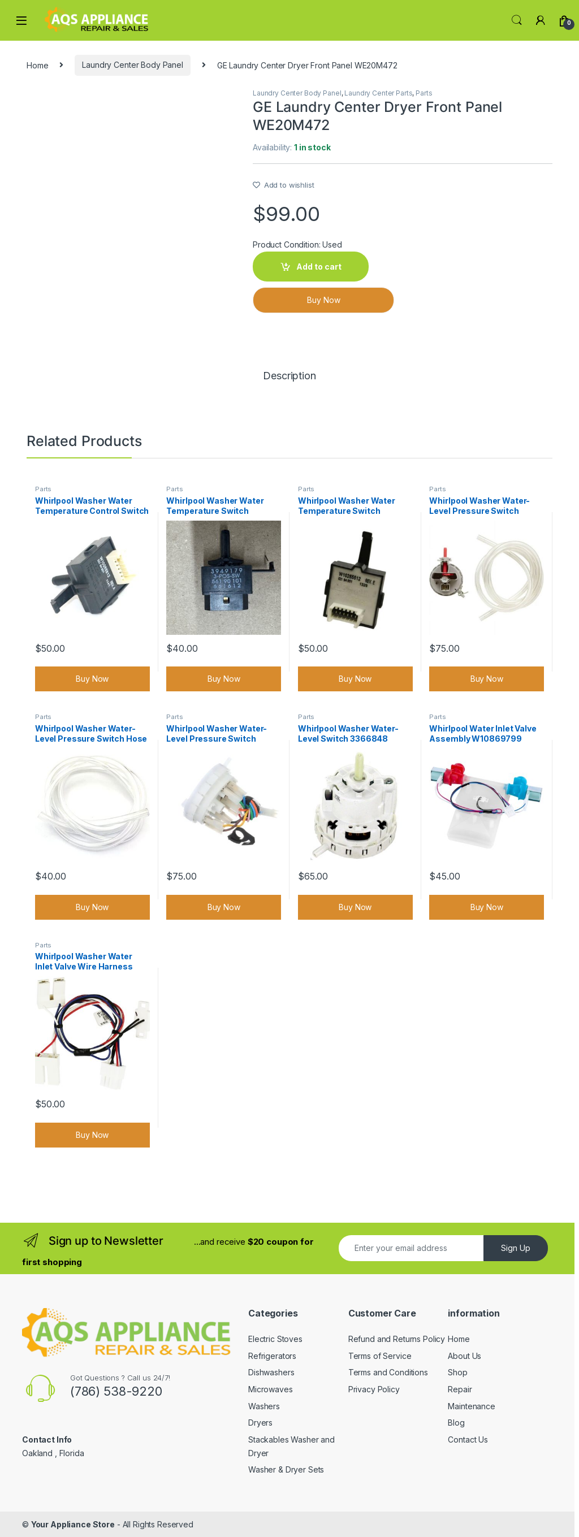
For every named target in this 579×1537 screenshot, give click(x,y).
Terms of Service (380, 1356)
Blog (456, 1422)
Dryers (260, 1422)
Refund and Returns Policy (397, 1339)
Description (289, 376)
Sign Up (515, 1248)
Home (37, 65)
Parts (424, 93)
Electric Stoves (275, 1339)
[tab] (289, 381)
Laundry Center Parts (378, 93)
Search (517, 20)
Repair (460, 1389)
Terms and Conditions (388, 1372)
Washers (264, 1406)
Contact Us (468, 1439)
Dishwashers (271, 1372)
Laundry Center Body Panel (132, 65)
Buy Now (323, 300)
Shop (457, 1372)
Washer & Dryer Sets (286, 1469)
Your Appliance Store (73, 1524)
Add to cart (319, 266)
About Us (464, 1356)
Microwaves (270, 1389)
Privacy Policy (374, 1389)
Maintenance (471, 1406)
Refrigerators (272, 1356)
